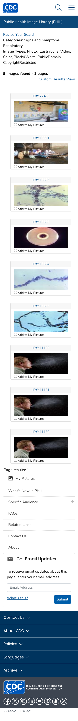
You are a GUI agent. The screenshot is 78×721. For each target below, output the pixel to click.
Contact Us (17, 536)
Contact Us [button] (17, 617)
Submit (62, 599)
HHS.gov (10, 711)
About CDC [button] (17, 630)
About (13, 547)
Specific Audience (23, 502)
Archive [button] (13, 670)
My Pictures (21, 479)
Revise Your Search (19, 34)
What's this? (17, 598)
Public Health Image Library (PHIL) (33, 21)
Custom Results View (57, 79)
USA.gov (26, 711)
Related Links (19, 524)
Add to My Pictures (30, 125)
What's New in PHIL (25, 490)
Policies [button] (13, 643)
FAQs (13, 513)
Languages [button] (17, 657)
